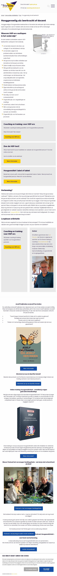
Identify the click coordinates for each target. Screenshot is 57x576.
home (2, 15)
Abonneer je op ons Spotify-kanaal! (28, 383)
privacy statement (14, 574)
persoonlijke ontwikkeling (11, 15)
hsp (20, 15)
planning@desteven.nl (33, 8)
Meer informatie (12, 161)
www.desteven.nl (43, 241)
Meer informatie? (28, 456)
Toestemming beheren (31, 569)
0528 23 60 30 (33, 4)
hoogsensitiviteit (15, 212)
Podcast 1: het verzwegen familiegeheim (28, 508)
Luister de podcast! (28, 549)
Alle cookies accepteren (46, 569)
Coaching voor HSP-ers (12, 137)
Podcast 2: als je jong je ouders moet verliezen (19, 533)
